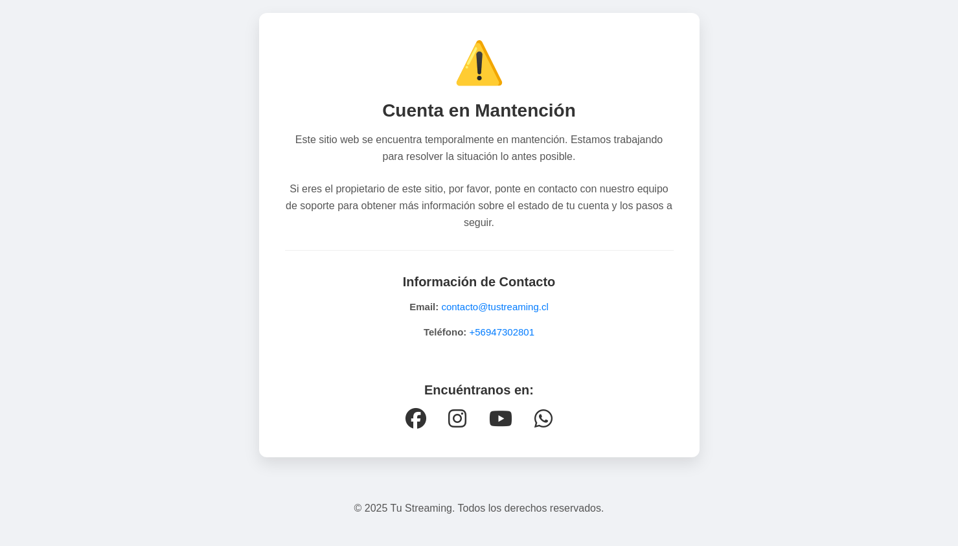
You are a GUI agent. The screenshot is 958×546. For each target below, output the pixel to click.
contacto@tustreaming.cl (494, 306)
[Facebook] (415, 419)
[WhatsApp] (543, 419)
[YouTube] (500, 419)
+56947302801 (502, 331)
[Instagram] (457, 419)
